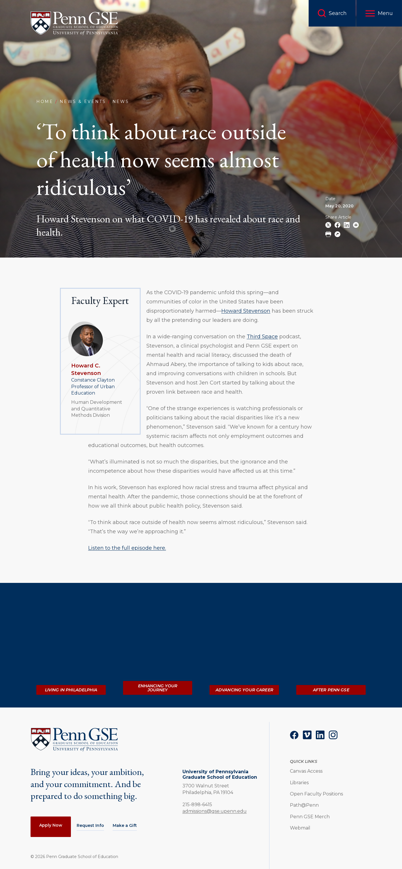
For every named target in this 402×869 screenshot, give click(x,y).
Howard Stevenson (245, 311)
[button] (379, 13)
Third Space (262, 336)
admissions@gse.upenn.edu (214, 811)
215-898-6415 (197, 804)
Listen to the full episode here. (127, 548)
